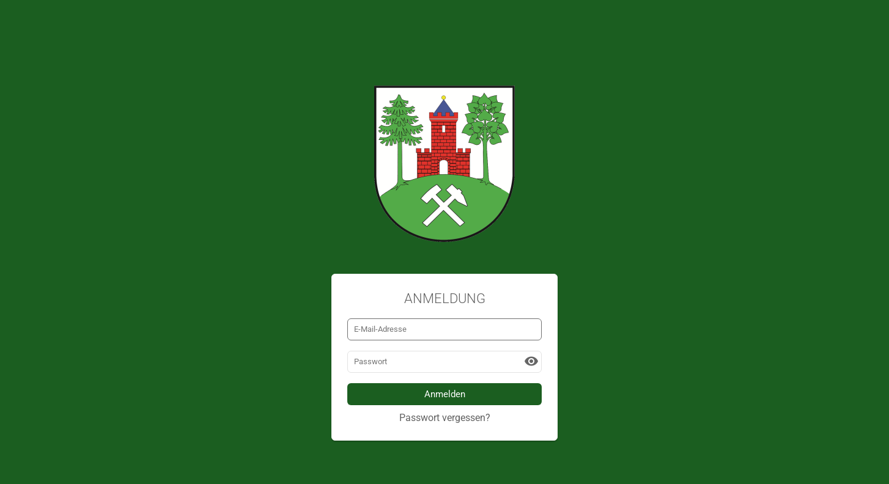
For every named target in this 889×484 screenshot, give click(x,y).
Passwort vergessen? (444, 418)
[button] (531, 361)
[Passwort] (444, 362)
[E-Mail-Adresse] (444, 329)
